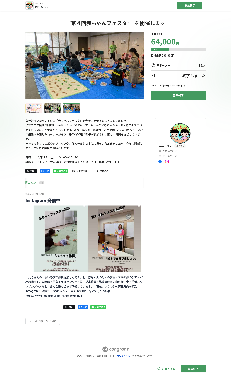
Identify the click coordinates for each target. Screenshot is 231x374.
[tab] (29, 182)
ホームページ (170, 155)
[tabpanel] (84, 258)
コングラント (123, 356)
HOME (29, 182)
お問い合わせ (170, 151)
